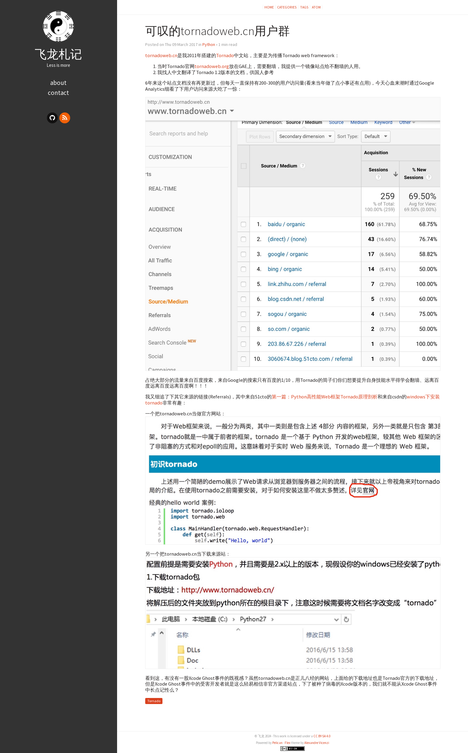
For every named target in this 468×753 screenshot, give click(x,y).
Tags (304, 7)
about (58, 83)
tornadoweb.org (212, 66)
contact (58, 93)
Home (269, 7)
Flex (287, 743)
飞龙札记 (58, 54)
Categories (287, 7)
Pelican (277, 743)
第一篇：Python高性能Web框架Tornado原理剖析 (325, 397)
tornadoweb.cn (161, 55)
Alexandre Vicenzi (316, 743)
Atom (316, 7)
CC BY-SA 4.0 (321, 736)
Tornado (225, 55)
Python (208, 44)
